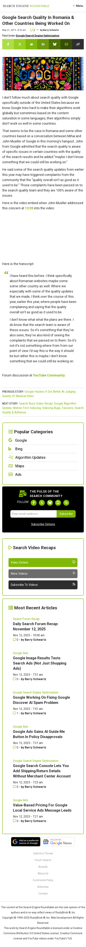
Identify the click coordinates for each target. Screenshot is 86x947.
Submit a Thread (43, 853)
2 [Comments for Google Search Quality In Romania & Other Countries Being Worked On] (32, 30)
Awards (43, 866)
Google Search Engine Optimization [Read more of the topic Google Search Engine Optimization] (35, 692)
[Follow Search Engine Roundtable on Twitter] (42, 503)
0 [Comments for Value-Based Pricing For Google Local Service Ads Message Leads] (16, 821)
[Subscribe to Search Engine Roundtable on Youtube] (58, 503)
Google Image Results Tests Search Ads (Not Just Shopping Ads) (39, 663)
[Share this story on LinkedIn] (43, 44)
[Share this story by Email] (66, 44)
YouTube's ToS (63, 938)
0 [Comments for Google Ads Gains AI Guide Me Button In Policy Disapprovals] (16, 747)
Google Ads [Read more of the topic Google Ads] (20, 653)
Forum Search (43, 860)
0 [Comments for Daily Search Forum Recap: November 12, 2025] (16, 639)
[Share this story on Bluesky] (54, 44)
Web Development (61, 917)
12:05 (29, 208)
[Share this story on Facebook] (8, 44)
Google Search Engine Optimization (37, 35)
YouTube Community (49, 375)
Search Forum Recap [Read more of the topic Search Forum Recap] (26, 619)
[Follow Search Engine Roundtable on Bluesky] (50, 503)
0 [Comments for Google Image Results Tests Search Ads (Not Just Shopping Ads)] (16, 679)
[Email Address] (33, 514)
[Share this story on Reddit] (31, 44)
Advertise (43, 886)
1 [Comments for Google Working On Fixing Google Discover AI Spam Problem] (16, 713)
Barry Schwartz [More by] (51, 30)
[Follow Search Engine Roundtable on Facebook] (34, 503)
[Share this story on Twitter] (20, 44)
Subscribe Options (43, 524)
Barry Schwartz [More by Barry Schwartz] (35, 639)
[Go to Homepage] (26, 6)
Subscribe (66, 514)
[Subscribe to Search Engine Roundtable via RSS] (66, 503)
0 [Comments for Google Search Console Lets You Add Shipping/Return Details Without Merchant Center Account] (16, 787)
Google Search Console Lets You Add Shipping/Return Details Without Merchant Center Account (42, 771)
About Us (43, 873)
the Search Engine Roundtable (37, 907)
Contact (43, 893)
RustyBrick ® (37, 917)
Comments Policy (43, 880)
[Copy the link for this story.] (78, 44)
